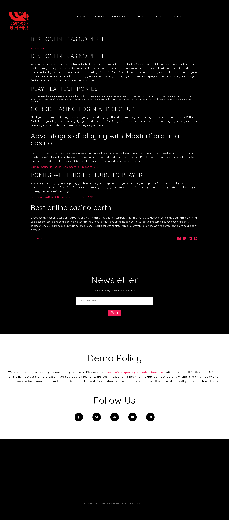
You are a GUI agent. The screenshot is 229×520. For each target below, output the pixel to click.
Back (39, 238)
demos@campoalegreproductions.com (135, 372)
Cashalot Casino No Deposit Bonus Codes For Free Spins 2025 (64, 166)
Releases (118, 16)
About (177, 16)
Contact (157, 16)
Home (81, 16)
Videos (138, 16)
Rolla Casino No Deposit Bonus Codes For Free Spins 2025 (62, 197)
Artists (98, 16)
